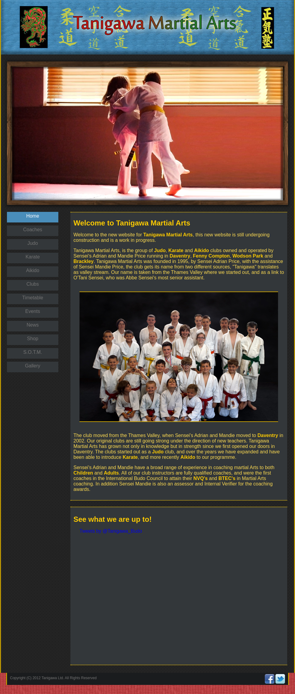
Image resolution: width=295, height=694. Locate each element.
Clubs (33, 284)
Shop (32, 338)
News (33, 324)
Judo (33, 243)
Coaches (32, 229)
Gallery (33, 365)
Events (32, 311)
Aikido (32, 270)
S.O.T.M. (32, 352)
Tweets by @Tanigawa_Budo (110, 531)
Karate (32, 256)
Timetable (32, 297)
